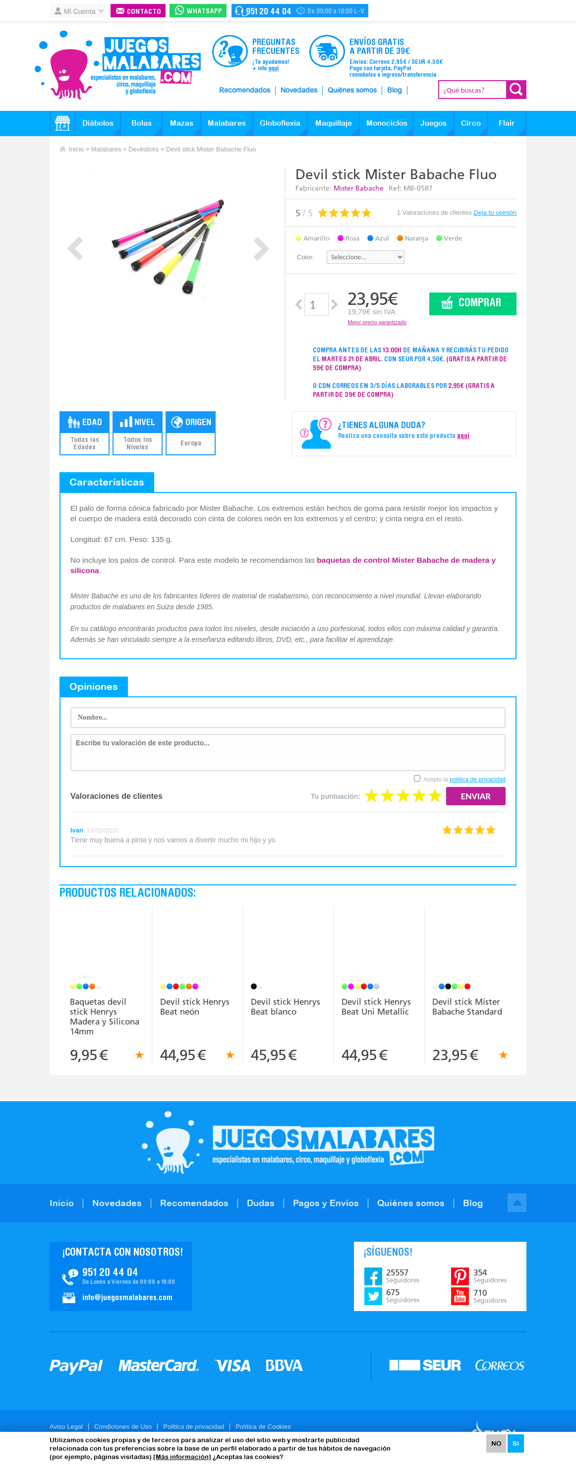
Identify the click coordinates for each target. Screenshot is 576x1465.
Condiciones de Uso (123, 1426)
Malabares (227, 123)
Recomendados (244, 90)
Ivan (76, 830)
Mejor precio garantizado (376, 322)
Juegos (433, 123)
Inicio (76, 149)
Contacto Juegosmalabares (299, 10)
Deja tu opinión (495, 212)
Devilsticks (143, 149)
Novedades (299, 90)
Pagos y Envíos (326, 1203)
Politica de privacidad (193, 1426)
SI (516, 1443)
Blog (394, 90)
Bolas (141, 123)
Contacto (144, 12)
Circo (471, 123)
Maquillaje (333, 123)
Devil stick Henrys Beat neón (195, 1007)
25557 (402, 1276)
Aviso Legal (66, 1426)
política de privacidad (478, 779)
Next (261, 249)
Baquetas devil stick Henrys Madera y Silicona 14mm (104, 1016)
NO (496, 1443)
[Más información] (182, 1457)
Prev (75, 249)
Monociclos (386, 123)
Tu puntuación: (335, 796)
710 (490, 1296)
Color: (305, 257)
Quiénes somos (352, 90)
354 (490, 1276)
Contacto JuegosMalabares (121, 1276)
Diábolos (98, 123)
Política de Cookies (262, 1426)
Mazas (181, 123)
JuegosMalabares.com (117, 65)
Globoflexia (280, 123)
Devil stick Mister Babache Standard (467, 1007)
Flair (507, 123)
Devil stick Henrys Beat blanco (285, 1007)
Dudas (261, 1203)
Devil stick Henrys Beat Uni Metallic (376, 1007)
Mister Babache (359, 188)
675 (402, 1295)
